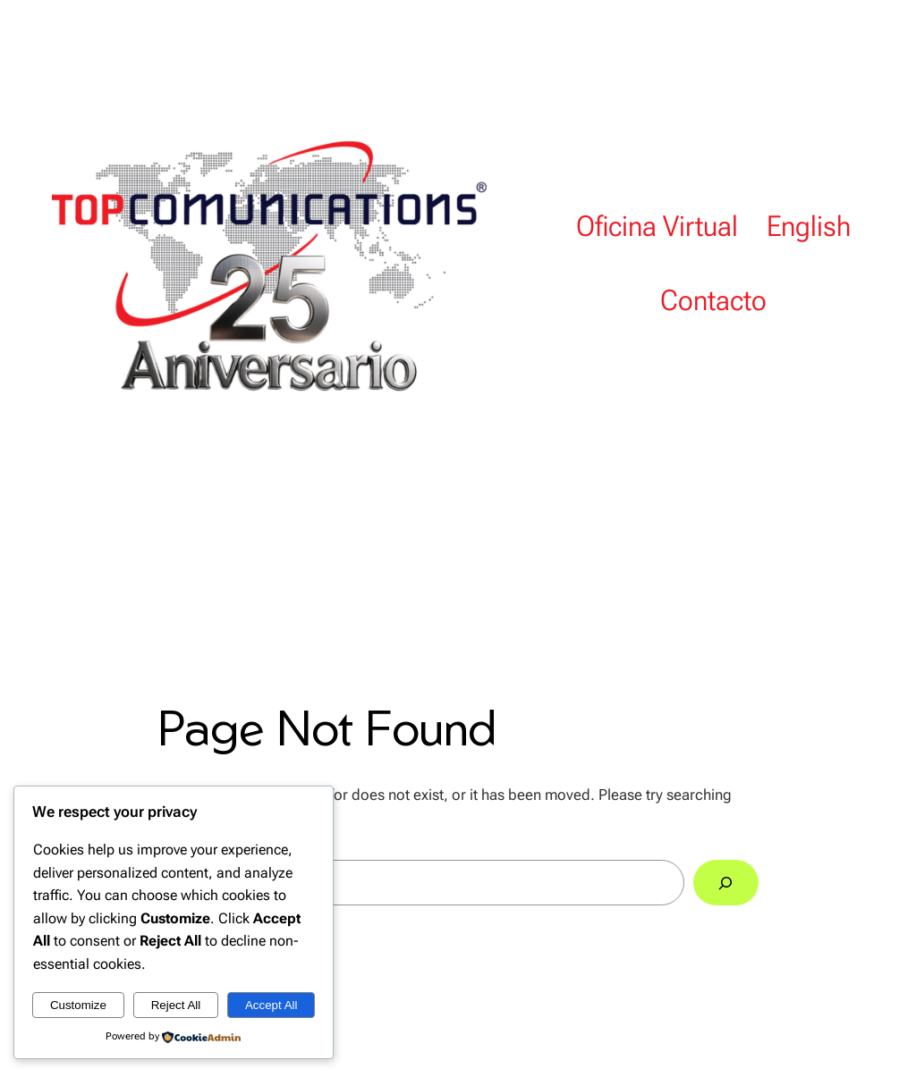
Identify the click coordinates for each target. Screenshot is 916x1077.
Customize (78, 1005)
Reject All (176, 1005)
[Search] (726, 882)
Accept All (271, 1005)
